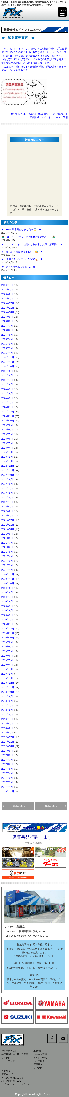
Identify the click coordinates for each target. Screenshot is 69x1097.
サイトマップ (8, 1061)
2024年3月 (7, 398)
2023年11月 (7, 416)
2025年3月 (7, 343)
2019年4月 (7, 664)
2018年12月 (7, 682)
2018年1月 (7, 732)
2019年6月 (7, 655)
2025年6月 (7, 330)
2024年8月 (7, 375)
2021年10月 (7, 529)
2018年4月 (7, 719)
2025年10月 (7, 312)
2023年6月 (7, 438)
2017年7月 (7, 759)
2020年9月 (7, 588)
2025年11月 (7, 307)
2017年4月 (7, 773)
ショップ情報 (40, 1054)
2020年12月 (7, 574)
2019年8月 (7, 646)
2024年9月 (7, 371)
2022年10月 (7, 474)
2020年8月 (7, 592)
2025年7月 (7, 325)
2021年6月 (7, 547)
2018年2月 (7, 728)
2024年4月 (7, 393)
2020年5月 (7, 606)
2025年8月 (7, 321)
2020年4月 (7, 610)
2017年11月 (7, 741)
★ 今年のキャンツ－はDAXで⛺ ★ (22, 259)
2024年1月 (7, 407)
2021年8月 (7, 538)
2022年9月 (7, 479)
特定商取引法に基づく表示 (14, 1054)
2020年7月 (7, 597)
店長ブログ (39, 1061)
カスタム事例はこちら (12, 1077)
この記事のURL (59, 114)
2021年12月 (7, 520)
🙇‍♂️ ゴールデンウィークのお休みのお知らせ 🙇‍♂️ (28, 236)
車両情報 (37, 1051)
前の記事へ (14, 806)
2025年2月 (7, 348)
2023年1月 (7, 461)
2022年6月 (7, 493)
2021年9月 (7, 533)
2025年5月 (7, 334)
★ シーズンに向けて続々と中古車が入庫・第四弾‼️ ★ (32, 244)
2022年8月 (7, 484)
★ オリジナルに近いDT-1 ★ (18, 266)
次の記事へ (55, 806)
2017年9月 (7, 750)
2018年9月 (7, 696)
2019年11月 (7, 633)
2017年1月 (7, 787)
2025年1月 (7, 353)
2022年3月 (7, 506)
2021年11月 (7, 524)
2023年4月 (7, 447)
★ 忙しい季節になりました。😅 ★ (22, 251)
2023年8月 (7, 429)
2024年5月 (7, 389)
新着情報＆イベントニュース (45, 117)
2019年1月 (7, 678)
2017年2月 (7, 782)
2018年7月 (7, 705)
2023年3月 (7, 452)
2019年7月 (7, 651)
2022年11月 (7, 470)
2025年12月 (7, 303)
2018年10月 (7, 691)
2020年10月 (7, 583)
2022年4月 (7, 502)
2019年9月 (7, 642)
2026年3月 (7, 289)
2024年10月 (7, 366)
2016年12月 (7, 791)
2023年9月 (7, 425)
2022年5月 (7, 497)
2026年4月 (7, 285)
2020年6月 (7, 601)
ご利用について (9, 1051)
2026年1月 (7, 298)
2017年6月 (7, 764)
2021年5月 (7, 551)
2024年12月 (7, 357)
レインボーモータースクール (15, 1084)
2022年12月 (7, 465)
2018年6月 (7, 710)
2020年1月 (7, 624)
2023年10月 (7, 420)
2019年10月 (7, 637)
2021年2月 (7, 565)
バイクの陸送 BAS (11, 1081)
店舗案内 (37, 1064)
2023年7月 (7, 434)
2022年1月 (7, 515)
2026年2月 (7, 294)
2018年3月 (7, 723)
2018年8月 (7, 701)
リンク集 (5, 1057)
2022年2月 (7, 511)
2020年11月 (7, 579)
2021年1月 (7, 570)
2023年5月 (7, 443)
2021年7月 (7, 542)
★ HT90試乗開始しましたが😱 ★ (21, 229)
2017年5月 (7, 768)
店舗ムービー (8, 1074)
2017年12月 (7, 737)
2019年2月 (7, 673)
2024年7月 (7, 380)
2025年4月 (7, 339)
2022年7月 (7, 488)
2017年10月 (7, 746)
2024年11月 (7, 362)
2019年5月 (7, 660)
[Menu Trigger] (62, 12)
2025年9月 (7, 316)
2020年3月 (7, 615)
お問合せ (5, 1071)
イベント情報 (40, 1057)
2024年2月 (7, 402)
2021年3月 (7, 560)
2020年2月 (7, 619)
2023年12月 (7, 411)
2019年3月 (7, 669)
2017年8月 (7, 755)
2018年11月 (7, 687)
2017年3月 (7, 777)
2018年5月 (7, 714)
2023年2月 (7, 456)
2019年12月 (7, 628)
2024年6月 (7, 384)
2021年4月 (7, 556)
